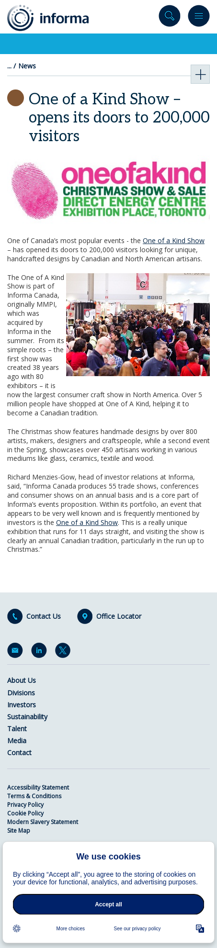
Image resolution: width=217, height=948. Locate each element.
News (27, 66)
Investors (21, 704)
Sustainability (27, 716)
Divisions (21, 692)
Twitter (64, 652)
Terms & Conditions (34, 796)
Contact (19, 752)
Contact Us (43, 616)
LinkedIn (40, 652)
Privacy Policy (25, 805)
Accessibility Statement (38, 787)
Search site (170, 18)
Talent (17, 728)
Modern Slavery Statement (42, 822)
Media (16, 740)
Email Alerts (16, 652)
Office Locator (118, 616)
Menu (199, 18)
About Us (21, 680)
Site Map (18, 830)
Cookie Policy (25, 813)
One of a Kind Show (174, 240)
